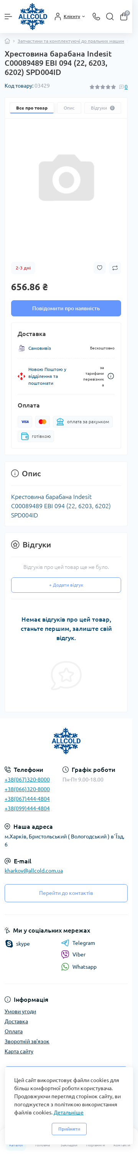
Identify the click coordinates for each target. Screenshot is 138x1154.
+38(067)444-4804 (27, 799)
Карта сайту (19, 1051)
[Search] (110, 16)
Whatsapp (79, 967)
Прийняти (69, 1128)
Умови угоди (20, 1011)
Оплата (14, 1031)
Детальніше (69, 1112)
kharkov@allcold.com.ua (34, 871)
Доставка (16, 1021)
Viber (73, 954)
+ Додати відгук (66, 584)
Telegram (78, 942)
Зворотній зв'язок (27, 1041)
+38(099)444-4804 (27, 808)
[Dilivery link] (111, 376)
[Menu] (8, 16)
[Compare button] (115, 268)
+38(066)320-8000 (27, 789)
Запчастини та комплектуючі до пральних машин (71, 40)
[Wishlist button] (100, 268)
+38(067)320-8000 (27, 780)
